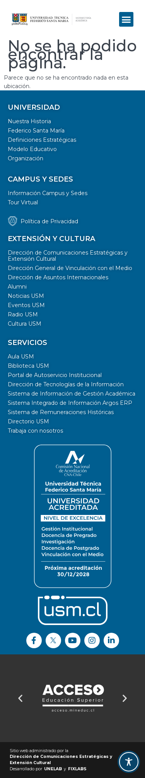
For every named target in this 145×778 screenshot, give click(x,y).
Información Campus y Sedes (47, 193)
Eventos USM (26, 305)
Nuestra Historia (29, 121)
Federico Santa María (36, 130)
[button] (126, 19)
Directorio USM (28, 421)
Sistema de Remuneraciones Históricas (61, 412)
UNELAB (53, 768)
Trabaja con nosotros (35, 430)
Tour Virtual (23, 202)
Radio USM (23, 314)
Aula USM (21, 356)
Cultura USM (24, 323)
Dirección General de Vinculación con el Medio (70, 268)
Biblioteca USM (28, 365)
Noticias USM (26, 295)
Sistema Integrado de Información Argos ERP (70, 402)
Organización (25, 158)
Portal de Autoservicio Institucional (55, 375)
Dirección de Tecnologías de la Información (66, 384)
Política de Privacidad (49, 221)
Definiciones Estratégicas (42, 139)
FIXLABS (77, 768)
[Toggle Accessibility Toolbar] (128, 761)
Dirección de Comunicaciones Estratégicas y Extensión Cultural (68, 255)
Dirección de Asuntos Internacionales (58, 277)
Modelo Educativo (32, 149)
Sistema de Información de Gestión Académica (71, 393)
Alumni (17, 286)
